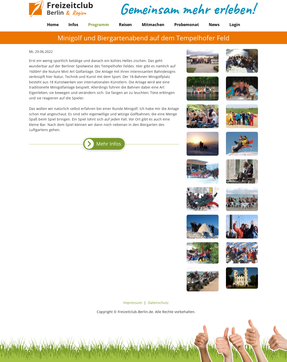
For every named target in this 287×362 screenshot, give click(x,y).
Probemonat (186, 24)
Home (53, 24)
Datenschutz (158, 302)
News (214, 24)
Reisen (125, 24)
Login (234, 24)
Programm (98, 24)
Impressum (132, 302)
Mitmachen (153, 24)
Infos (73, 24)
